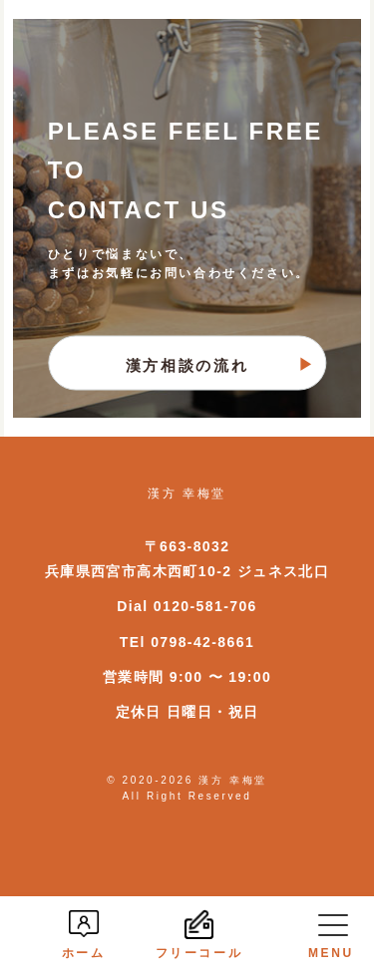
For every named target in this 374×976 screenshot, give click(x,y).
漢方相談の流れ (187, 364)
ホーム (84, 934)
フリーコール (199, 934)
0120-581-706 (205, 606)
